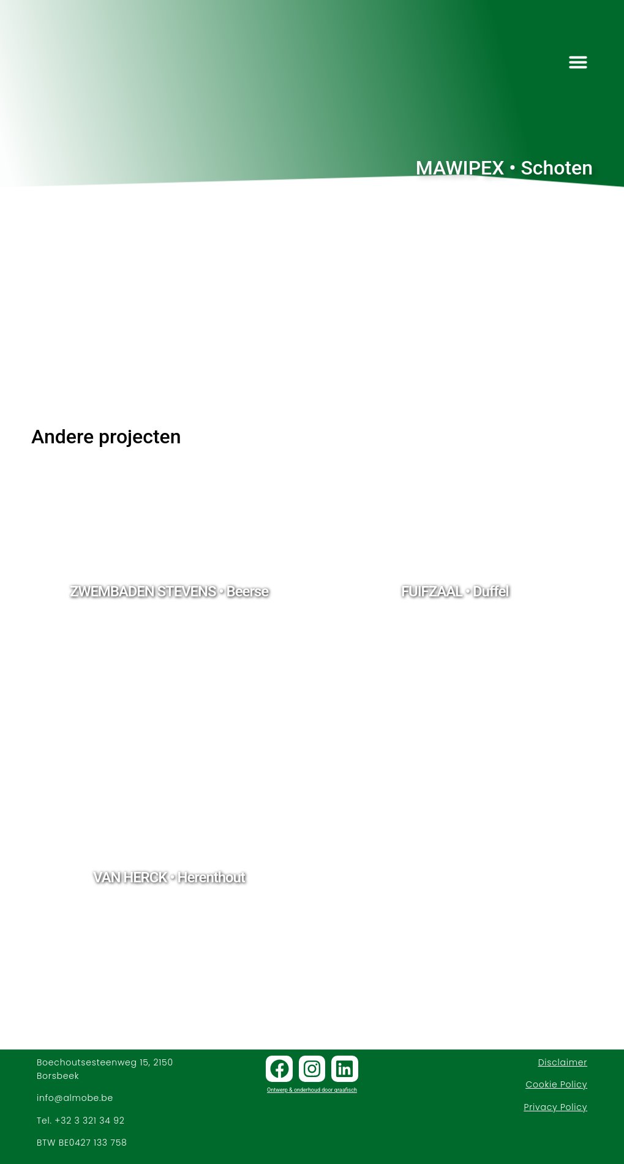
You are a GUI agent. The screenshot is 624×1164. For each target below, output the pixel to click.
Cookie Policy (556, 1084)
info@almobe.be (75, 1098)
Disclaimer (562, 1062)
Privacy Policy (555, 1107)
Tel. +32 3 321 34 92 (81, 1120)
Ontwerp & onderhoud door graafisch (312, 1090)
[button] (578, 62)
